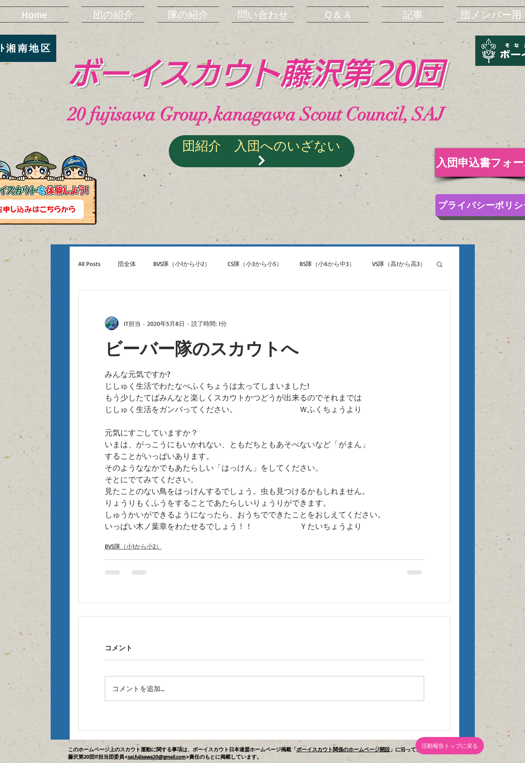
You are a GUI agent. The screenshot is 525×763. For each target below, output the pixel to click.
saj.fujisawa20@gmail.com (157, 756)
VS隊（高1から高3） (399, 263)
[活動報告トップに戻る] (449, 745)
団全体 (127, 263)
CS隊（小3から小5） (255, 263)
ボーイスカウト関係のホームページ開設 (343, 749)
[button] (439, 263)
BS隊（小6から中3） (327, 263)
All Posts (89, 263)
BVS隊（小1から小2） (181, 263)
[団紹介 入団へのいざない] (261, 151)
